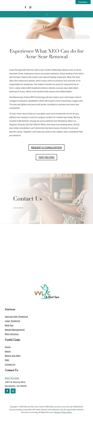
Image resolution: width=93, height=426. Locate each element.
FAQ (7, 360)
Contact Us (10, 364)
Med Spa (9, 325)
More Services (12, 334)
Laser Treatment (12, 321)
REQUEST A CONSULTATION (46, 147)
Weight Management (14, 329)
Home (8, 347)
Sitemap (57, 412)
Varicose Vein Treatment (16, 316)
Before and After (12, 355)
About (8, 351)
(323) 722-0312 (46, 157)
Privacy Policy (67, 412)
